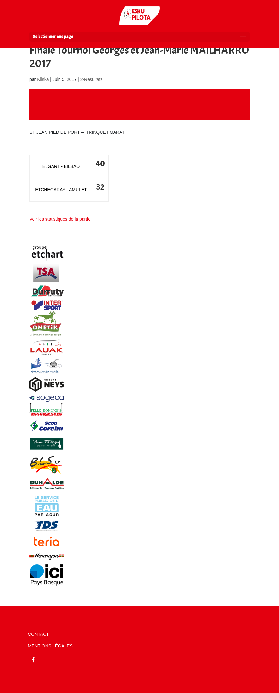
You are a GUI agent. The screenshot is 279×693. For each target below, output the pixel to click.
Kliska (43, 79)
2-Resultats (91, 79)
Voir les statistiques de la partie (59, 219)
